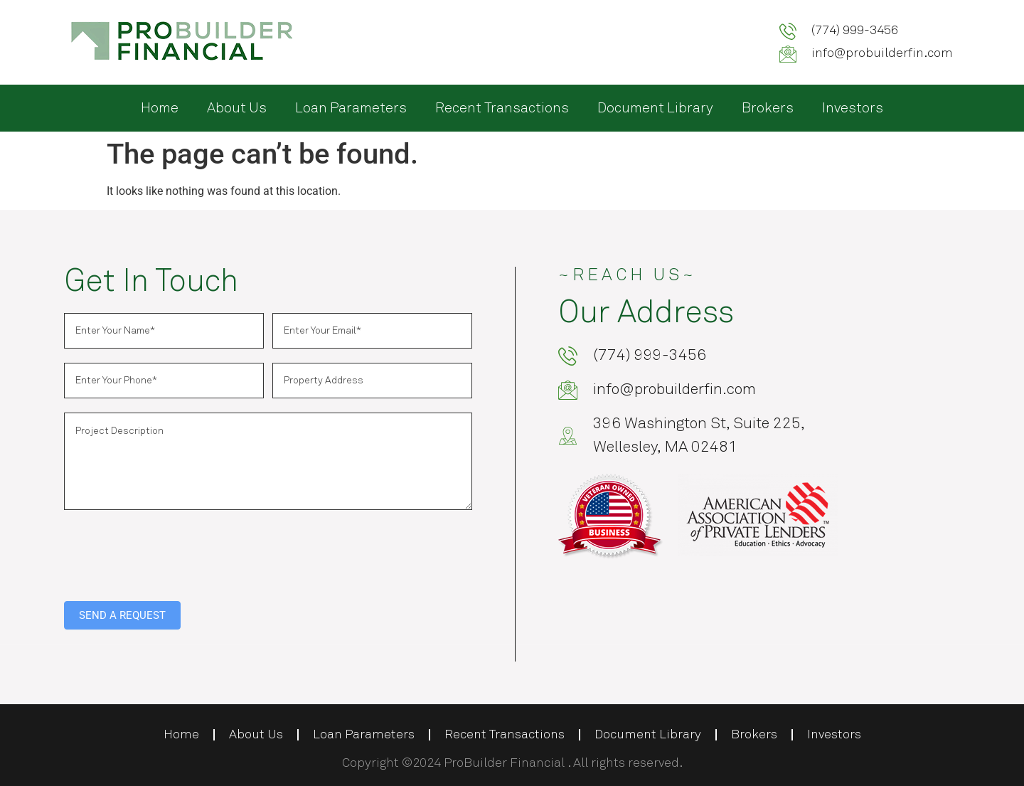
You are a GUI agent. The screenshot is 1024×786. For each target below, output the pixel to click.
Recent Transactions (502, 108)
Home (159, 108)
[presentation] (172, 552)
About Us (237, 108)
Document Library (655, 108)
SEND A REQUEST (122, 615)
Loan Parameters (351, 108)
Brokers (768, 108)
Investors (852, 108)
